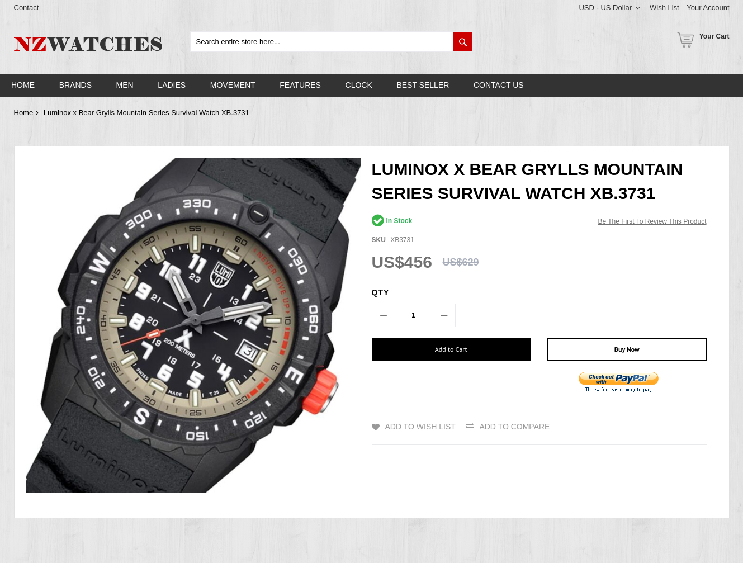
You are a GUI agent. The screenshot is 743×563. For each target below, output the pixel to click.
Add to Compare (514, 426)
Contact (26, 7)
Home (24, 112)
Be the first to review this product (652, 221)
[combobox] (332, 41)
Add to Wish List (420, 426)
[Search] (462, 41)
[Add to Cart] (451, 349)
